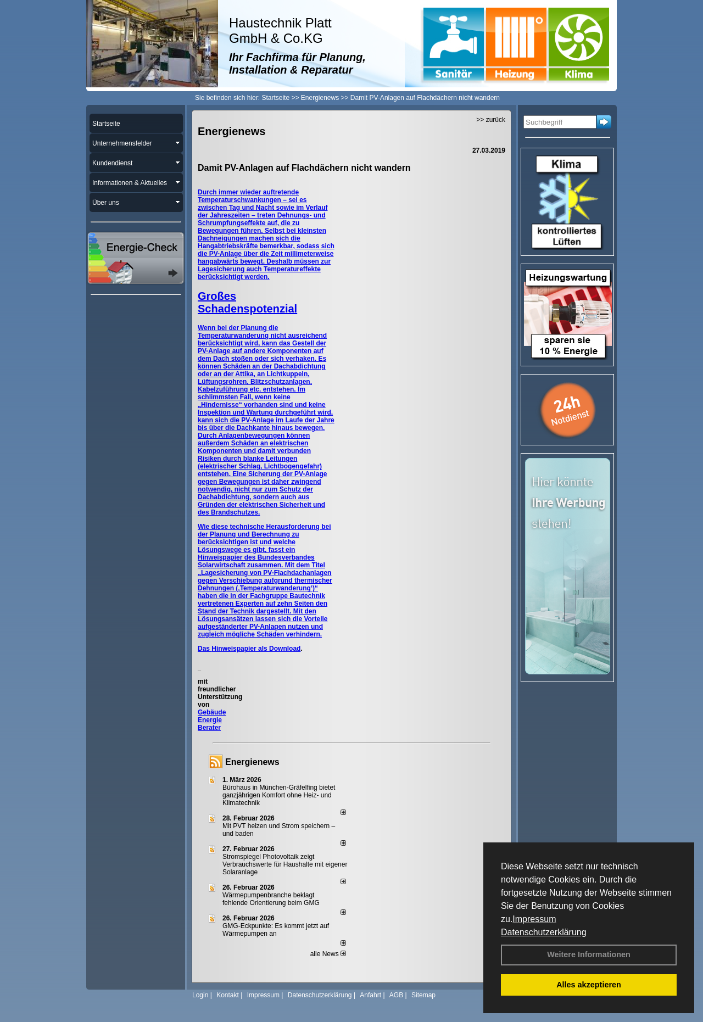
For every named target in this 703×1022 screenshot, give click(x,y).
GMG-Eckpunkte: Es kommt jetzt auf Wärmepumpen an (275, 929)
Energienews (252, 762)
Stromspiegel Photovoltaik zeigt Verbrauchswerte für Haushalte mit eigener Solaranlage (284, 864)
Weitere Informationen (589, 954)
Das (204, 648)
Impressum (534, 919)
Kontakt (227, 995)
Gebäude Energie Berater (212, 719)
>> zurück (490, 120)
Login (200, 995)
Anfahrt (370, 995)
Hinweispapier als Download (255, 648)
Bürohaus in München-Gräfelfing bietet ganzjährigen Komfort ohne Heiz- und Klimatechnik (278, 795)
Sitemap (423, 995)
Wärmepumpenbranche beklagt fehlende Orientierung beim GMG (271, 899)
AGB (396, 995)
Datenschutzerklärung (544, 932)
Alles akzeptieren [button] (588, 984)
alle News (328, 954)
